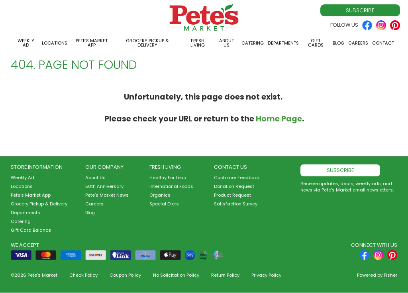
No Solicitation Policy (176, 275)
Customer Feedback (237, 177)
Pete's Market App (92, 42)
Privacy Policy (266, 275)
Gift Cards (316, 42)
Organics (160, 195)
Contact (383, 43)
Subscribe (360, 10)
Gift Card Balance (31, 230)
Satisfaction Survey (235, 204)
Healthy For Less (167, 177)
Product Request (232, 195)
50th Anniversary (104, 186)
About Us (226, 42)
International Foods (171, 186)
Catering (252, 43)
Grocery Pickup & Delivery (147, 42)
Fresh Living (197, 42)
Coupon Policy (125, 275)
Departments (283, 43)
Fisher (390, 275)
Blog (338, 43)
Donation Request (234, 186)
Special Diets (164, 204)
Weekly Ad (26, 42)
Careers (358, 43)
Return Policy (225, 275)
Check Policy (83, 275)
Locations (54, 43)
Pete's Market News (107, 195)
